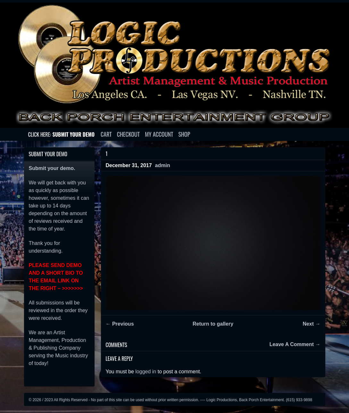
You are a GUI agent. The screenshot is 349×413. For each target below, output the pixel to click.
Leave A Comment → (295, 344)
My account (159, 134)
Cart (106, 134)
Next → (311, 324)
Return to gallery (213, 324)
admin (162, 165)
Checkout (128, 134)
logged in (145, 371)
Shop (184, 134)
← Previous (120, 324)
